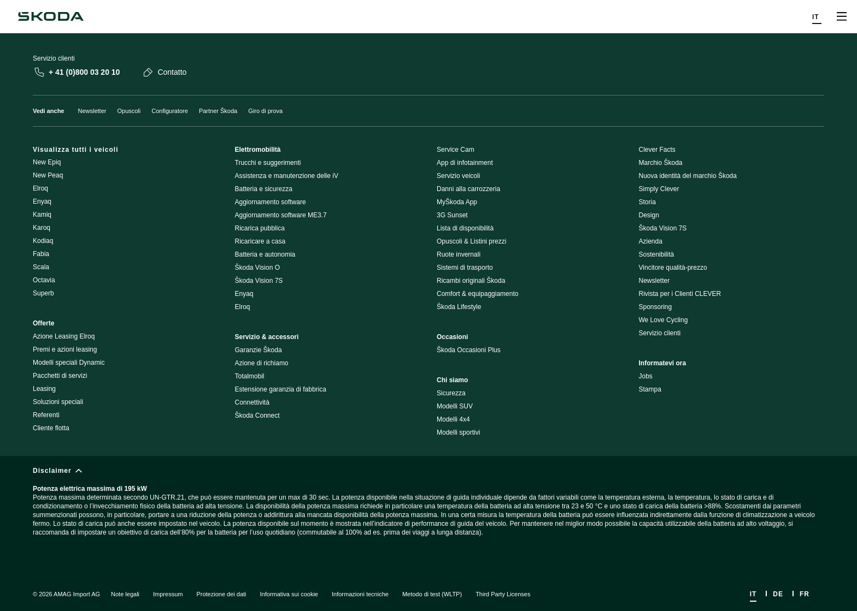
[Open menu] (841, 16)
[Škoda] (51, 16)
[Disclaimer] (428, 511)
